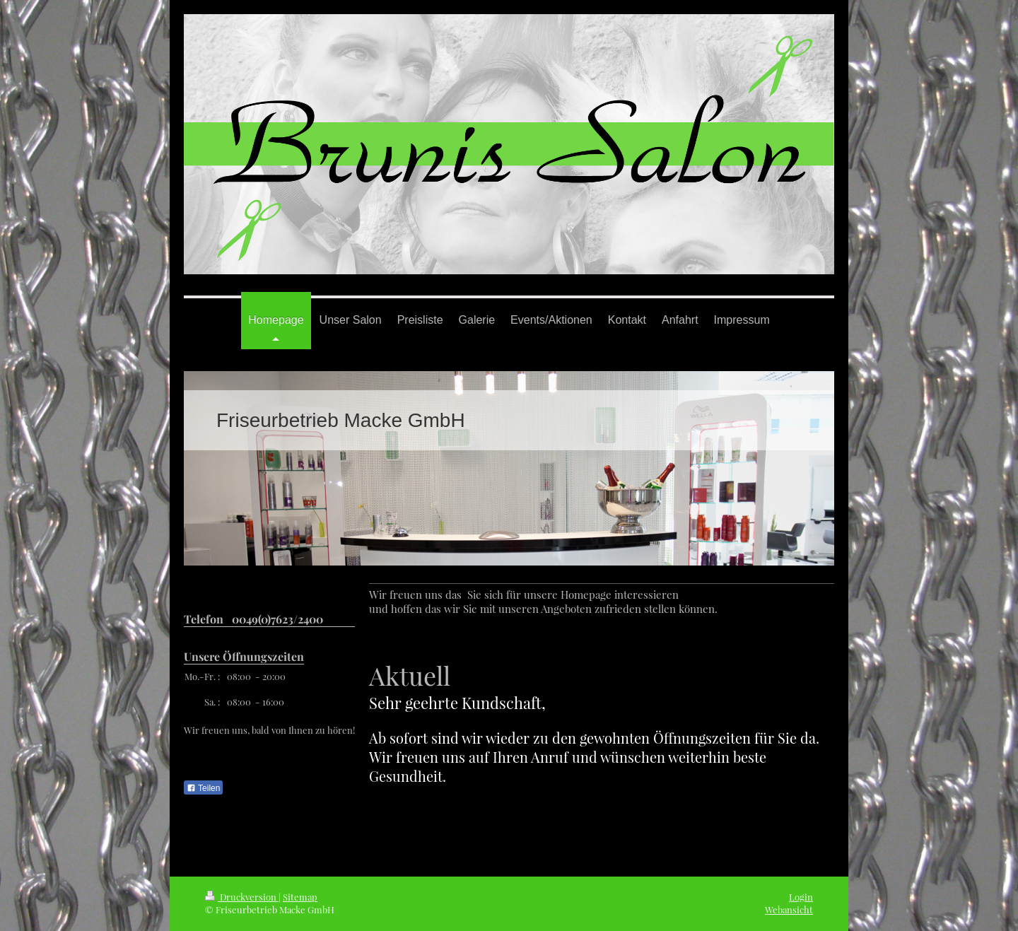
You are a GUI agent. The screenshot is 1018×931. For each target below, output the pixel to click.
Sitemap (300, 897)
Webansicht (789, 909)
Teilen (203, 788)
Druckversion (242, 897)
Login (801, 897)
